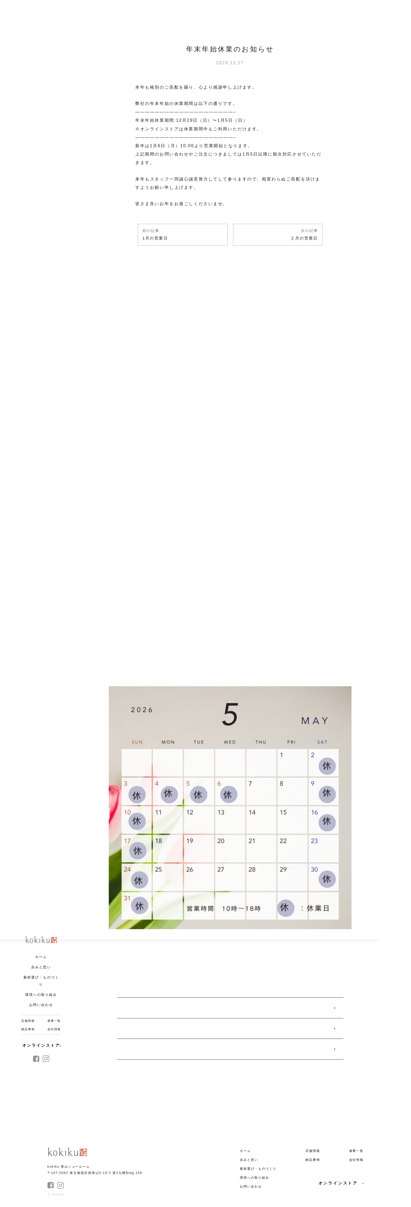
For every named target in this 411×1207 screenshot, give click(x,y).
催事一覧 (54, 1020)
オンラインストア (41, 1045)
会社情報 (54, 1029)
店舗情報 (28, 1020)
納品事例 (28, 1029)
